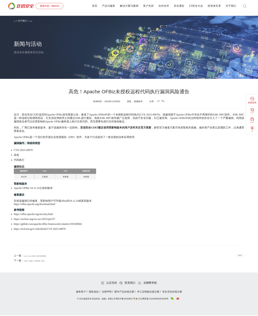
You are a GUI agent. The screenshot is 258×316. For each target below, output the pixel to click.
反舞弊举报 (156, 283)
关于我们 (231, 6)
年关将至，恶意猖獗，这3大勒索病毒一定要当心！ (51, 260)
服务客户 (71, 292)
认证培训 (101, 283)
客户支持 (148, 6)
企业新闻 (36, 21)
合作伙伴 (163, 6)
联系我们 (128, 283)
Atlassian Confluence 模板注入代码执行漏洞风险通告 (53, 255)
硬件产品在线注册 (125, 292)
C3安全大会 (196, 6)
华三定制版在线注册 (153, 292)
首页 (94, 6)
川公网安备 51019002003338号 (154, 299)
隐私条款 (88, 292)
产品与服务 (108, 6)
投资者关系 (214, 6)
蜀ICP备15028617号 (128, 299)
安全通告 (179, 6)
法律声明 (104, 292)
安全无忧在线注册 (181, 292)
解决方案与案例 (129, 6)
